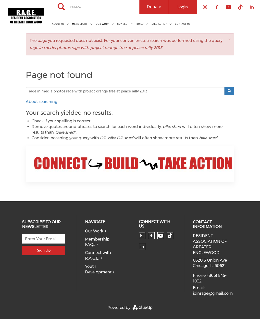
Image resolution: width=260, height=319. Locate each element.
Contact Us (182, 24)
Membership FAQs (97, 242)
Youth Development (98, 269)
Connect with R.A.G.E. (98, 255)
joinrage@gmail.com (213, 293)
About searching (41, 101)
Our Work (94, 231)
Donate (154, 6)
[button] (229, 39)
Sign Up (43, 250)
